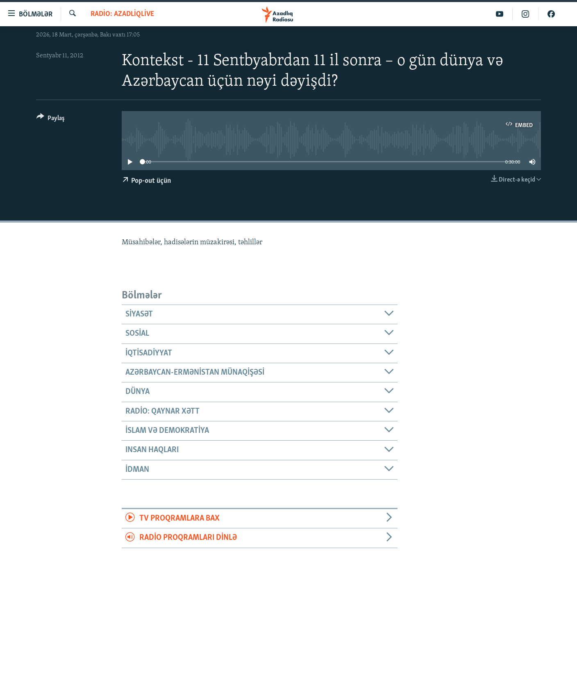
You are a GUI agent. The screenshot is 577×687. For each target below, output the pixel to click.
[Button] (50, 119)
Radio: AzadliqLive (122, 14)
